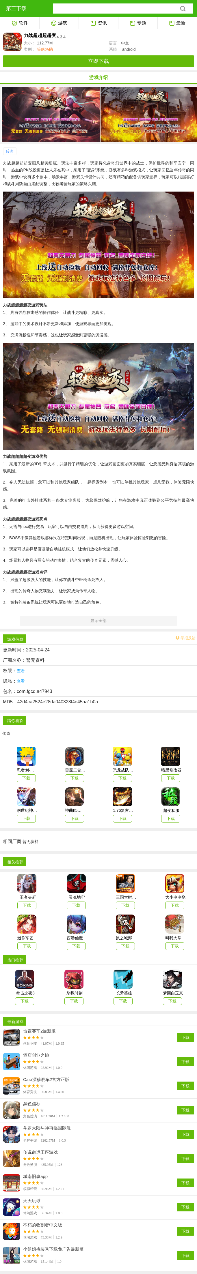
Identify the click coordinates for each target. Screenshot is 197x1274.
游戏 (59, 23)
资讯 (98, 23)
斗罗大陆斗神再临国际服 (47, 1128)
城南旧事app (35, 1176)
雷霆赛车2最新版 (39, 1031)
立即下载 (98, 61)
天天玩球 (31, 1200)
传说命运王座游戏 (40, 1152)
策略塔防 (44, 49)
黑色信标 (31, 1103)
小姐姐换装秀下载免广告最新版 (53, 1249)
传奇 (10, 151)
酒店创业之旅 (36, 1055)
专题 (138, 23)
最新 (177, 23)
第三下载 (16, 8)
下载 (185, 1037)
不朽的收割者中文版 (42, 1225)
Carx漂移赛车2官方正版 (46, 1079)
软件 (20, 23)
